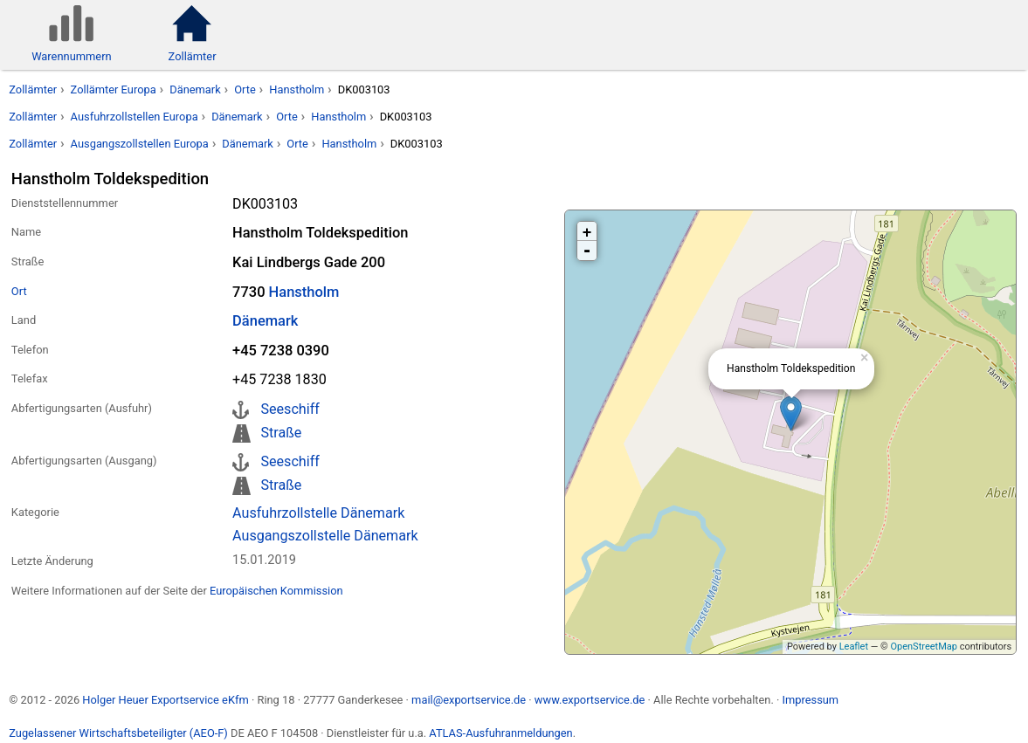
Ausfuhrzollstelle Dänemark (318, 513)
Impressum (810, 699)
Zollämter (33, 89)
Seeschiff (289, 409)
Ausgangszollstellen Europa (140, 143)
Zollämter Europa (113, 89)
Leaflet (853, 646)
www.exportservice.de (590, 699)
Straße (280, 432)
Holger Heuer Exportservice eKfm (165, 699)
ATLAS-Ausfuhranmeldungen (500, 733)
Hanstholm (296, 89)
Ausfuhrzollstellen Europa (134, 116)
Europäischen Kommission (276, 590)
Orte (245, 89)
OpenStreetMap (923, 646)
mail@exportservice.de (468, 699)
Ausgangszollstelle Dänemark (325, 535)
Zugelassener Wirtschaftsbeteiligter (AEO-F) (118, 733)
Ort (19, 291)
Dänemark (195, 89)
